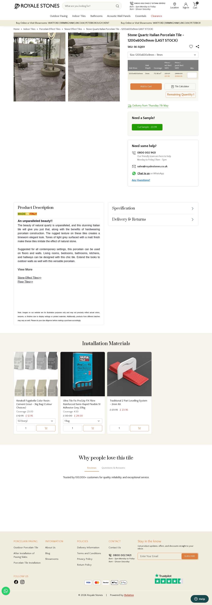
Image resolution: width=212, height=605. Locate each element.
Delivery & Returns (129, 219)
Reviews (91, 467)
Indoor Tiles (79, 16)
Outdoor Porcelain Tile (26, 547)
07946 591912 (158, 3)
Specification (123, 208)
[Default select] (163, 55)
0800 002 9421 (142, 3)
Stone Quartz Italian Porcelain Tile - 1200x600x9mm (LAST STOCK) (119, 29)
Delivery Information (88, 547)
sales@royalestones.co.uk (152, 166)
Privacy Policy (84, 559)
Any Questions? (141, 180)
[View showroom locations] (174, 5)
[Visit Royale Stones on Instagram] (22, 582)
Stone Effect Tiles (73, 29)
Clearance (156, 16)
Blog (47, 553)
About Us (50, 547)
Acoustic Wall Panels (119, 16)
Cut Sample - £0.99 (147, 127)
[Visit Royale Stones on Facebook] (16, 582)
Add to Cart (146, 86)
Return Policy (84, 564)
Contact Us (115, 547)
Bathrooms (96, 16)
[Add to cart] (45, 428)
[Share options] (198, 47)
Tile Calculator (180, 86)
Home (17, 29)
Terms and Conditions (89, 553)
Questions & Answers (113, 467)
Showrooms (51, 559)
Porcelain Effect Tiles (49, 29)
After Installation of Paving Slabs (24, 555)
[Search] (117, 6)
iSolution (129, 595)
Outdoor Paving (59, 16)
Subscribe (189, 556)
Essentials (140, 16)
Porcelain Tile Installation (27, 562)
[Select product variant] (35, 421)
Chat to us (143, 173)
